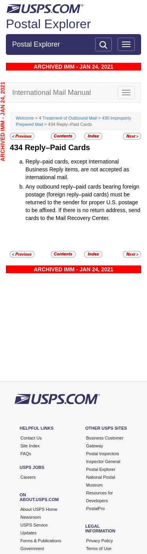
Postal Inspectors (102, 453)
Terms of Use (99, 548)
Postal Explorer (48, 24)
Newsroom (30, 517)
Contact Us (31, 438)
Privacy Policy (99, 540)
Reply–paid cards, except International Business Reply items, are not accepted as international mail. (77, 169)
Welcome (25, 118)
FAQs (25, 453)
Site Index (30, 445)
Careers (28, 477)
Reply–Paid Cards (57, 147)
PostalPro (95, 508)
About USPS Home (38, 509)
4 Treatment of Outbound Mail (68, 118)
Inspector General (103, 461)
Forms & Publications (40, 540)
